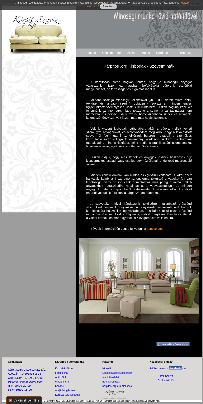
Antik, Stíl (60, 377)
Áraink (145, 52)
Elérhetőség (184, 52)
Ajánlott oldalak (110, 377)
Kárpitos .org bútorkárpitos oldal (114, 398)
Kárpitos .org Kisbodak (67, 394)
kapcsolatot (155, 228)
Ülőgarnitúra (62, 381)
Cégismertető (111, 52)
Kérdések (162, 52)
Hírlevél (106, 368)
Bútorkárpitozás (111, 381)
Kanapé (59, 386)
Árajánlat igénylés (65, 390)
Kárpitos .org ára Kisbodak (117, 386)
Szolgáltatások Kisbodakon (117, 372)
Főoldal (91, 52)
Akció (131, 52)
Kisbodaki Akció (64, 368)
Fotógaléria (61, 372)
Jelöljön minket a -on (168, 368)
